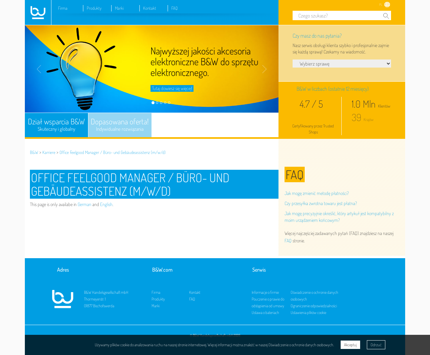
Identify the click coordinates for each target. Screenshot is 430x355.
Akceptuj (350, 344)
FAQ (174, 8)
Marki (119, 8)
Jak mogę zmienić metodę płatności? (317, 193)
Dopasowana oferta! (120, 124)
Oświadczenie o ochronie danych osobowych (300, 344)
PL (380, 4)
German (84, 204)
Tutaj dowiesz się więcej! (172, 88)
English (106, 204)
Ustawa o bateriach (265, 312)
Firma (63, 8)
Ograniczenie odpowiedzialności (314, 305)
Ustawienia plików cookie (308, 312)
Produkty (94, 8)
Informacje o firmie (265, 292)
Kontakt (149, 8)
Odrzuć (376, 344)
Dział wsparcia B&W (56, 124)
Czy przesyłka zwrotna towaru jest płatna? (321, 203)
